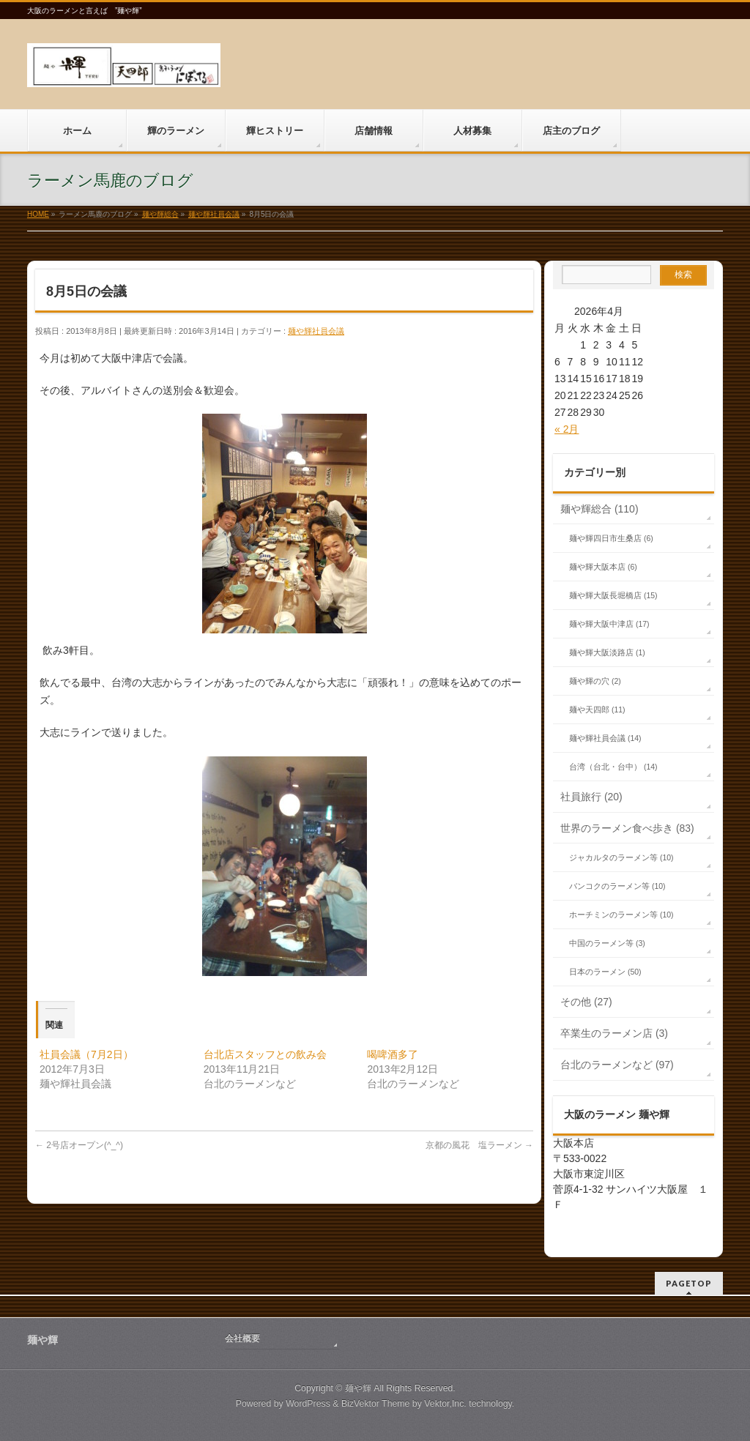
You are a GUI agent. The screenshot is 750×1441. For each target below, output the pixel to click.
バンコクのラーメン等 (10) (617, 886)
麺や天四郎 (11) (597, 709)
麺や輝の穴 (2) (595, 681)
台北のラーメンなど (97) (617, 1064)
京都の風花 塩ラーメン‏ (479, 1145)
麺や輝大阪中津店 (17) (609, 623)
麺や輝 (358, 1388)
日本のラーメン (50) (605, 971)
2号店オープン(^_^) (79, 1145)
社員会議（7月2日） (86, 1054)
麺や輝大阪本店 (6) (603, 566)
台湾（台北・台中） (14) (613, 766)
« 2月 (566, 429)
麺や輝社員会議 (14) (605, 738)
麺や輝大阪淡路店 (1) (607, 652)
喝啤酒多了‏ (392, 1054)
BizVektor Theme (375, 1404)
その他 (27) (586, 1002)
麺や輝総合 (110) (599, 509)
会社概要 (242, 1338)
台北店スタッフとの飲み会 (265, 1054)
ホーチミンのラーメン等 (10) (621, 914)
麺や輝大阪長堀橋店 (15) (613, 595)
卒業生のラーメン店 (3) (614, 1033)
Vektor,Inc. (445, 1404)
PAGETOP (689, 1283)
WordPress (308, 1404)
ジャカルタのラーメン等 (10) (621, 857)
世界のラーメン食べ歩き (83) (627, 828)
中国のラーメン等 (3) (607, 943)
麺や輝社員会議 (316, 331)
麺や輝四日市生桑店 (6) (611, 538)
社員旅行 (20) (591, 797)
